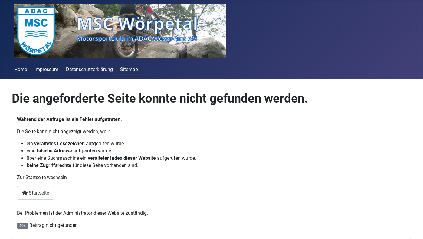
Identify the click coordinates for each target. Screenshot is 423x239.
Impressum (46, 69)
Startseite (35, 193)
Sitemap (129, 69)
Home (20, 69)
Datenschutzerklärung (89, 69)
